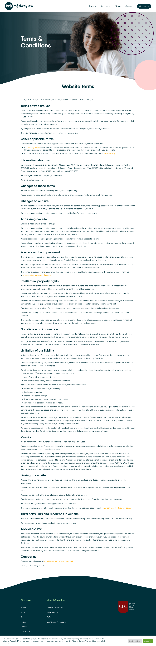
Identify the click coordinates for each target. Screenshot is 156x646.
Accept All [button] (147, 641)
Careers (128, 6)
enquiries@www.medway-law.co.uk (37, 275)
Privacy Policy (33, 147)
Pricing (118, 6)
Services (104, 6)
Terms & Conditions (55, 607)
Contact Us (144, 6)
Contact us (25, 631)
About (91, 6)
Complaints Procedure (56, 622)
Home (23, 607)
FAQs (49, 617)
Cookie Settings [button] (134, 641)
